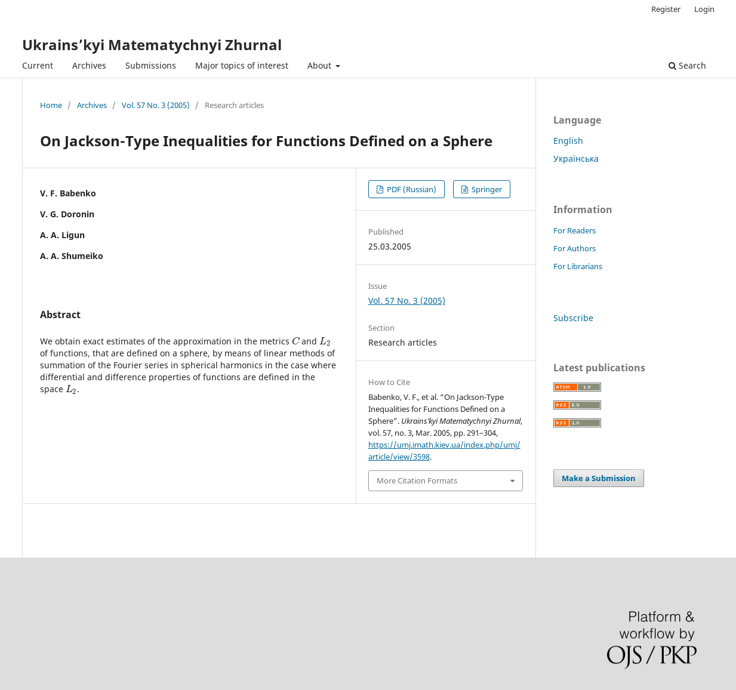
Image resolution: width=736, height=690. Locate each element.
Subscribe (573, 318)
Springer (486, 189)
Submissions (150, 65)
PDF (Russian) (410, 189)
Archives (89, 65)
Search (687, 65)
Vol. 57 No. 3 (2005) (156, 105)
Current (37, 65)
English (568, 140)
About (320, 65)
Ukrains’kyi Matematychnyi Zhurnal (152, 44)
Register (665, 9)
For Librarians (577, 266)
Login (704, 9)
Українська (576, 158)
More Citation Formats (417, 480)
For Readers (574, 230)
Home (51, 105)
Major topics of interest (241, 65)
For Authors (574, 248)
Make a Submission (599, 478)
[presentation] (296, 341)
